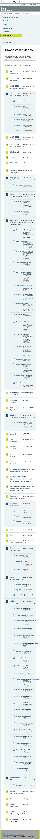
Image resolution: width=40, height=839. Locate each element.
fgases (13, 415)
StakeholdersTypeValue (19, 750)
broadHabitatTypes (19, 584)
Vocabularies (7, 35)
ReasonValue (19, 346)
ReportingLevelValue (19, 736)
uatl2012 (18, 521)
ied (11, 462)
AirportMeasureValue (19, 608)
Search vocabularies (12, 65)
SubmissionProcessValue (19, 762)
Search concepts (26, 65)
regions (18, 590)
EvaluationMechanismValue (19, 635)
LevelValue (19, 674)
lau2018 (13, 540)
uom (12, 804)
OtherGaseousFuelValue (19, 322)
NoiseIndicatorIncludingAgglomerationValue (19, 679)
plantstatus (19, 562)
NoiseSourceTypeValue (19, 709)
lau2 (12, 535)
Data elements (7, 28)
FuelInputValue (19, 262)
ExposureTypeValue (19, 651)
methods (19, 119)
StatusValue (19, 756)
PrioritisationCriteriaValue (19, 723)
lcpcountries (19, 555)
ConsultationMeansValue (19, 628)
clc (17, 511)
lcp (11, 548)
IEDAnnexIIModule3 (16, 477)
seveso (13, 791)
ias (11, 454)
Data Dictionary (17, 13)
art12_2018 (14, 86)
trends (18, 130)
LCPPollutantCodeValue (19, 272)
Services (5, 39)
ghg (11, 439)
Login (24, 4)
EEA (11, 2)
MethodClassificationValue (19, 294)
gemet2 (13, 434)
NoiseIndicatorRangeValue (19, 689)
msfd (12, 577)
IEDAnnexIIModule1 (16, 469)
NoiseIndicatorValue (19, 696)
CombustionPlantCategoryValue (19, 230)
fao (11, 408)
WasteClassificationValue (19, 375)
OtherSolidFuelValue (19, 334)
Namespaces (7, 42)
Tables (5, 24)
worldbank (14, 819)
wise (12, 812)
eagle (18, 516)
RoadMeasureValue (19, 743)
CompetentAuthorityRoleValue (19, 620)
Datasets (5, 21)
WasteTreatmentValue (19, 383)
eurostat (13, 400)
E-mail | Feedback (8, 833)
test (11, 799)
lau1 (12, 530)
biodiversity (15, 152)
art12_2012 (14, 78)
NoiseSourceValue (19, 716)
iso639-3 (18, 666)
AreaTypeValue (19, 615)
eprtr (12, 194)
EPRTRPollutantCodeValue (19, 251)
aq (11, 71)
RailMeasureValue (19, 730)
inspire (13, 496)
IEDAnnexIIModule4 (16, 486)
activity (18, 201)
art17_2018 (14, 144)
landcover (14, 504)
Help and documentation (10, 17)
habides (13, 447)
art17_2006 (14, 93)
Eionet (10, 13)
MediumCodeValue (19, 286)
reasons (18, 125)
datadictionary (16, 170)
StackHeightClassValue (19, 359)
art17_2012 (14, 137)
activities (19, 101)
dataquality (14, 178)
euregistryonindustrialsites (16, 393)
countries (19, 114)
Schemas (6, 31)
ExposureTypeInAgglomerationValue (19, 643)
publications (15, 778)
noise (12, 601)
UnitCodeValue (19, 364)
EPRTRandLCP (16, 220)
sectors (18, 569)
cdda (12, 157)
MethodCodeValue (19, 303)
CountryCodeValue (19, 241)
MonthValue (19, 314)
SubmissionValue (19, 769)
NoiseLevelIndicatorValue (19, 703)
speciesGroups (19, 595)
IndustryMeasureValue (19, 658)
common (13, 163)
